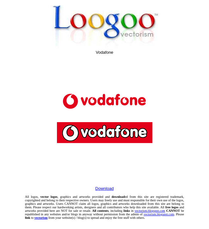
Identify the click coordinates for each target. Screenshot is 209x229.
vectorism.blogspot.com (150, 210)
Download (104, 188)
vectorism (41, 217)
